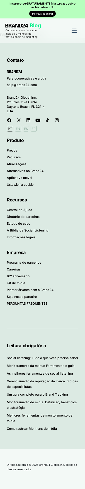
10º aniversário (18, 276)
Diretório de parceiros (23, 217)
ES (26, 129)
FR (34, 129)
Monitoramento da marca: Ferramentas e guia (41, 366)
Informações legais (21, 237)
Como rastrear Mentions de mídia (32, 428)
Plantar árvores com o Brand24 (30, 290)
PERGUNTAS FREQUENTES (27, 303)
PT (10, 129)
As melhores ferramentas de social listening (40, 373)
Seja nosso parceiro (22, 297)
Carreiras (14, 269)
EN (18, 129)
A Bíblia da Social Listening (28, 230)
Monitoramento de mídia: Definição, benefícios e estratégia (42, 404)
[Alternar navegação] (74, 30)
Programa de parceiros (24, 262)
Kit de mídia (16, 283)
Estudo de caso (18, 223)
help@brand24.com (22, 85)
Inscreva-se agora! (42, 13)
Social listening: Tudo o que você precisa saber (42, 358)
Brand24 (16, 26)
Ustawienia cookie (20, 184)
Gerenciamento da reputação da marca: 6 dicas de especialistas (42, 384)
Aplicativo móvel (19, 178)
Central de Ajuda (19, 210)
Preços (12, 150)
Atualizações (17, 164)
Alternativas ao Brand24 (25, 171)
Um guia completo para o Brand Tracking (37, 394)
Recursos (14, 157)
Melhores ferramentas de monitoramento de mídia (39, 418)
